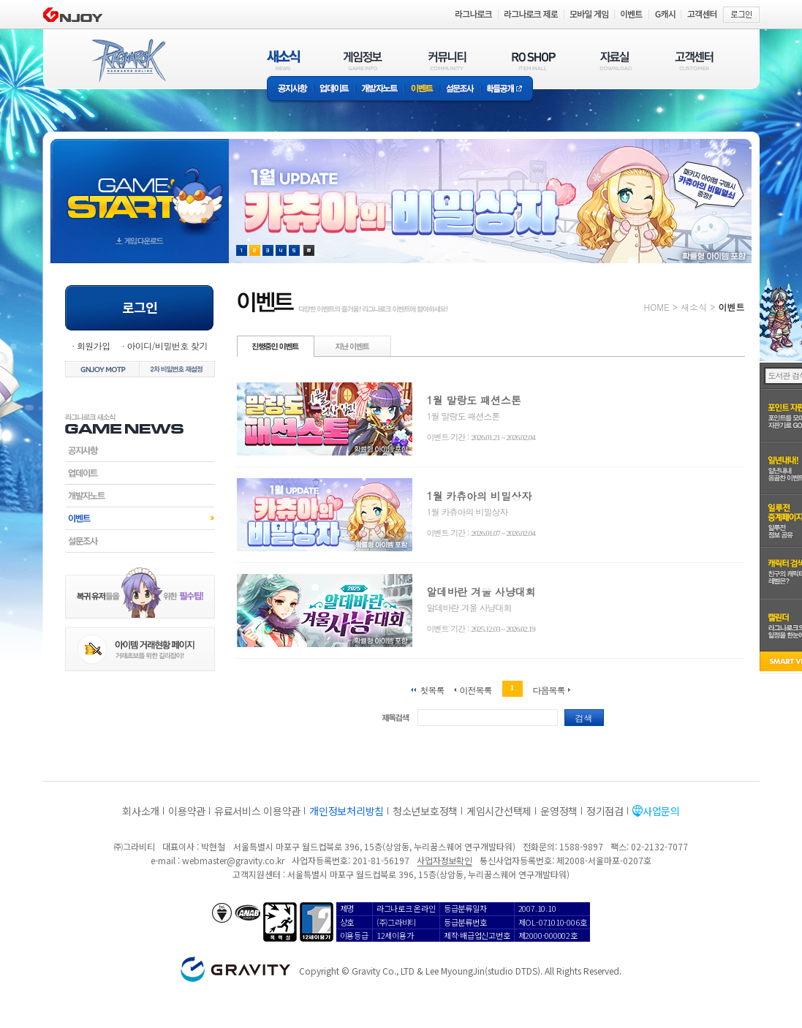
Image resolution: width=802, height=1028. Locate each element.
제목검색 (395, 718)
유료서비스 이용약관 (257, 811)
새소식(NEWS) (283, 60)
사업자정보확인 (444, 860)
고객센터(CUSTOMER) (694, 60)
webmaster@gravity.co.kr (233, 860)
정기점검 (605, 811)
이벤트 (421, 89)
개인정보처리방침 (346, 811)
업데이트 (334, 89)
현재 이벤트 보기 (308, 250)
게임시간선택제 (498, 811)
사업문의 (661, 811)
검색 (584, 717)
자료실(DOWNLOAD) (615, 60)
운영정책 (559, 811)
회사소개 (140, 811)
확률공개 (507, 89)
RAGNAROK (127, 61)
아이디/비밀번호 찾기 (166, 345)
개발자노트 (379, 89)
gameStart (139, 187)
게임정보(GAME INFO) (363, 60)
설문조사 (460, 89)
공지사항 (290, 89)
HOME (657, 307)
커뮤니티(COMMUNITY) (447, 60)
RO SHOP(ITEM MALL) (533, 60)
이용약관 (186, 811)
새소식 (694, 307)
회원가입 (93, 345)
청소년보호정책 (425, 811)
